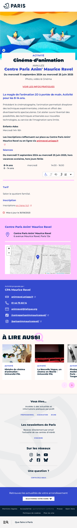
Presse (60, 509)
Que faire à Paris (24, 522)
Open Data (70, 509)
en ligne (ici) (22, 205)
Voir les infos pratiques (38, 86)
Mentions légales (9, 509)
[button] (37, 257)
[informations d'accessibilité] (58, 174)
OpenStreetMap (60, 273)
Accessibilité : (37, 509)
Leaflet (47, 273)
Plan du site (49, 513)
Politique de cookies (32, 513)
